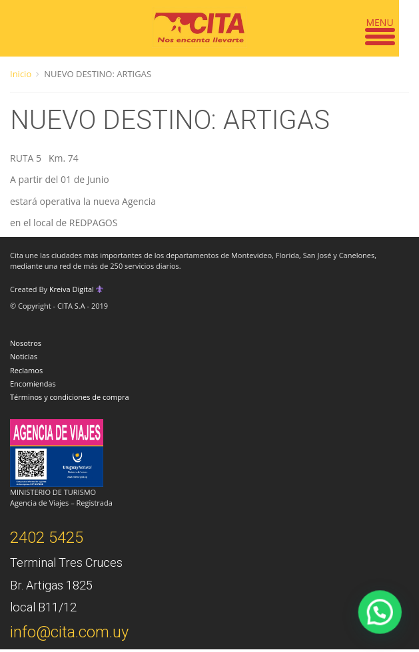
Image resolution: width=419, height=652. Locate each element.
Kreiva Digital (76, 289)
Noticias (23, 356)
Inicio (20, 74)
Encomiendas (33, 384)
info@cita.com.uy (69, 632)
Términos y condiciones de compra (69, 397)
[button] (384, 625)
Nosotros (25, 343)
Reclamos (26, 370)
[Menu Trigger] (380, 28)
